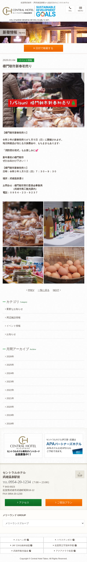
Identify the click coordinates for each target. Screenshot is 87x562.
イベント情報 (13, 325)
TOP (79, 474)
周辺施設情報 (13, 317)
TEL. (17, 482)
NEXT (57, 290)
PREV (30, 290)
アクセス (23, 502)
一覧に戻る (43, 290)
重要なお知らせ (14, 309)
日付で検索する (43, 48)
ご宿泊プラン (63, 502)
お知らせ (10, 334)
